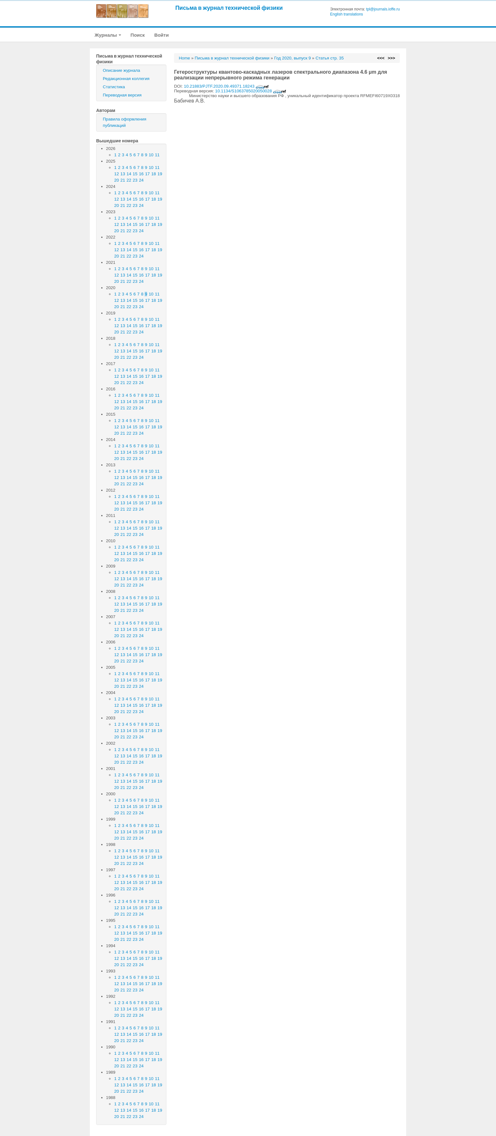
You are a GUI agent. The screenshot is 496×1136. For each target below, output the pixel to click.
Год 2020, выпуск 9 (292, 58)
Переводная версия (122, 95)
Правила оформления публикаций (124, 122)
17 (147, 173)
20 (116, 180)
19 (160, 173)
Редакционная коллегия (126, 78)
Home (184, 58)
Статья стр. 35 (329, 58)
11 (157, 154)
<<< (380, 58)
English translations (346, 14)
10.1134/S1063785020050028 (250, 91)
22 (129, 180)
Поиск (138, 35)
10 (151, 154)
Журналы (108, 35)
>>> (391, 58)
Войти (161, 35)
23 (135, 180)
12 (116, 173)
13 (123, 173)
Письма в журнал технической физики (229, 7)
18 (153, 173)
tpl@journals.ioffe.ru (383, 9)
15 (135, 173)
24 (141, 180)
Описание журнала (121, 70)
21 (123, 180)
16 (141, 173)
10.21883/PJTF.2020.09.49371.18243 (226, 86)
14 (129, 173)
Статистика (114, 86)
